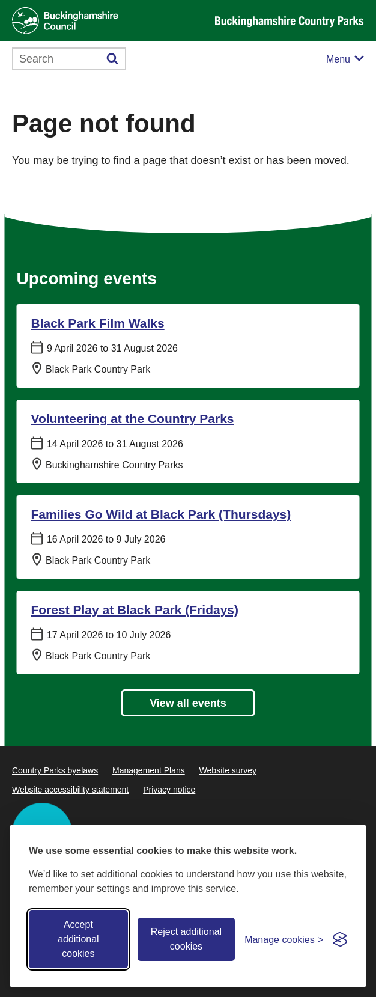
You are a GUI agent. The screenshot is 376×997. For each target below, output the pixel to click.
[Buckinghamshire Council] (65, 20)
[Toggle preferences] (283, 939)
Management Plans (148, 770)
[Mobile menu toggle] (345, 59)
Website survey (227, 770)
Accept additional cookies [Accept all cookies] (78, 939)
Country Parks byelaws (55, 770)
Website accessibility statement (70, 789)
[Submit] (112, 58)
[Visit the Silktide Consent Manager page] (340, 939)
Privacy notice (169, 789)
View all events (188, 703)
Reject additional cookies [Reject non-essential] (186, 939)
